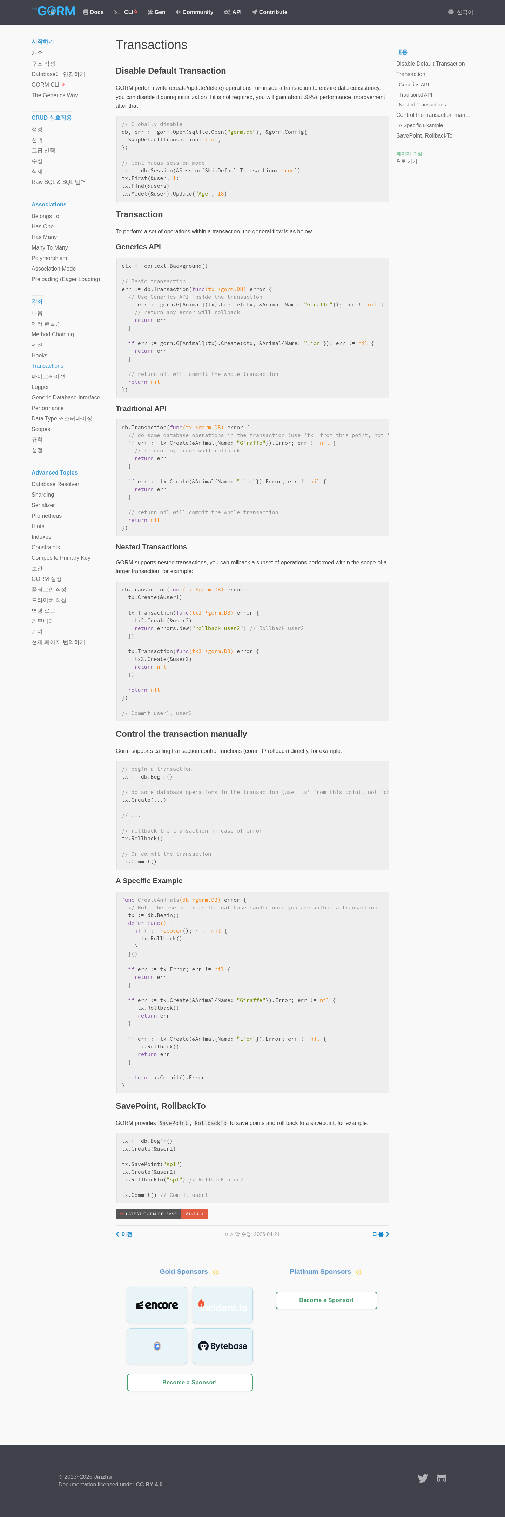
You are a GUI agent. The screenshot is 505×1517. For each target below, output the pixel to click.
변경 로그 (43, 611)
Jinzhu (103, 1477)
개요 (37, 53)
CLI (125, 12)
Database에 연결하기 (58, 74)
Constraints (46, 547)
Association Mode (54, 269)
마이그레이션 (48, 376)
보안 (37, 568)
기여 (37, 632)
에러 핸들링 (46, 324)
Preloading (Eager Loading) (66, 279)
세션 (37, 345)
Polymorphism (49, 258)
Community (195, 12)
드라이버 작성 (49, 600)
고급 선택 (43, 150)
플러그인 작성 (49, 589)
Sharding (43, 495)
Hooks (39, 355)
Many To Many (50, 248)
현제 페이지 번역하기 (58, 642)
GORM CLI (48, 85)
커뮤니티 (43, 621)
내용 (37, 313)
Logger (40, 387)
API (233, 12)
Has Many (44, 237)
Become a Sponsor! (189, 1382)
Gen (157, 12)
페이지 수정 (409, 153)
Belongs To (45, 216)
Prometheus (47, 516)
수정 (37, 161)
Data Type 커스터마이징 (62, 419)
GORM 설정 (47, 579)
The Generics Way (55, 95)
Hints (38, 526)
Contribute (270, 12)
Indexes (41, 537)
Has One (43, 227)
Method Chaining (53, 334)
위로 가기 (406, 161)
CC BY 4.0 (149, 1485)
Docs (93, 12)
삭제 (37, 171)
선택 (37, 140)
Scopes (41, 429)
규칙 (37, 440)
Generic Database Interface (66, 397)
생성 (37, 129)
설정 (37, 450)
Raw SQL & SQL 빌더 (59, 182)
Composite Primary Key (61, 558)
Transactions (47, 366)
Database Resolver (55, 484)
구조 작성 (43, 64)
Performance (48, 408)
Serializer (43, 505)
